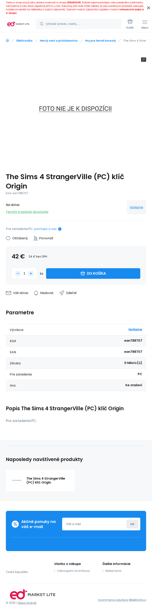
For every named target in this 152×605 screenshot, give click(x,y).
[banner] (18, 24)
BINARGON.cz (137, 600)
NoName (136, 207)
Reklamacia (113, 571)
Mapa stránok (27, 603)
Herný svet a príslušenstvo (59, 41)
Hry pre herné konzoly (100, 41)
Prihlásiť (132, 524)
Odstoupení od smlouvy (73, 571)
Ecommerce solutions (113, 600)
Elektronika (24, 41)
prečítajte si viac (45, 229)
